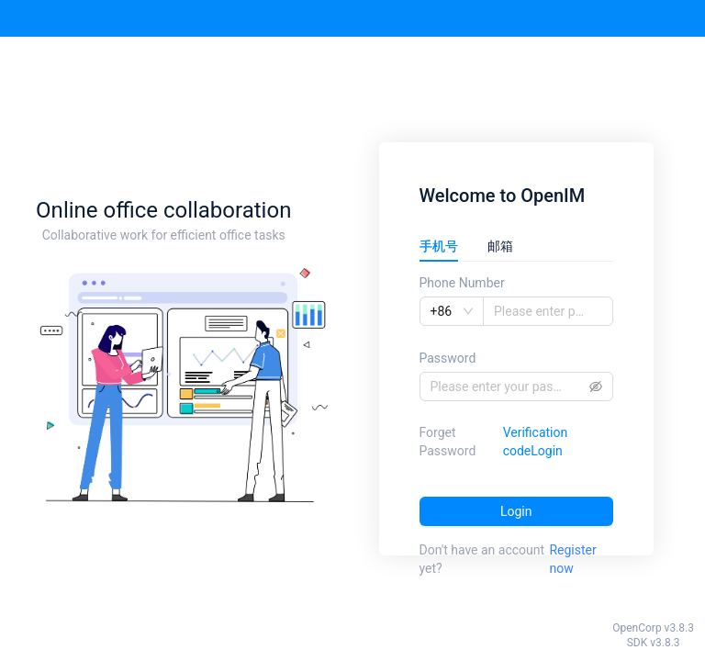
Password (448, 358)
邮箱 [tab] (500, 246)
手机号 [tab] (439, 246)
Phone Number (462, 282)
